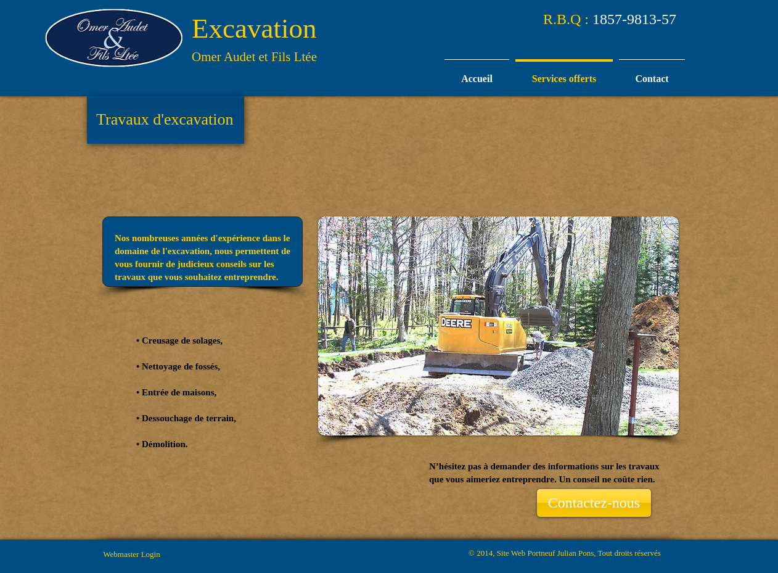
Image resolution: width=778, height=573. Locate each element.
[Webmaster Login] (131, 554)
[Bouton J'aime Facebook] (656, 115)
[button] (498, 325)
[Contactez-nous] (594, 503)
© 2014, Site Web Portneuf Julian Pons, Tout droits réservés (565, 553)
